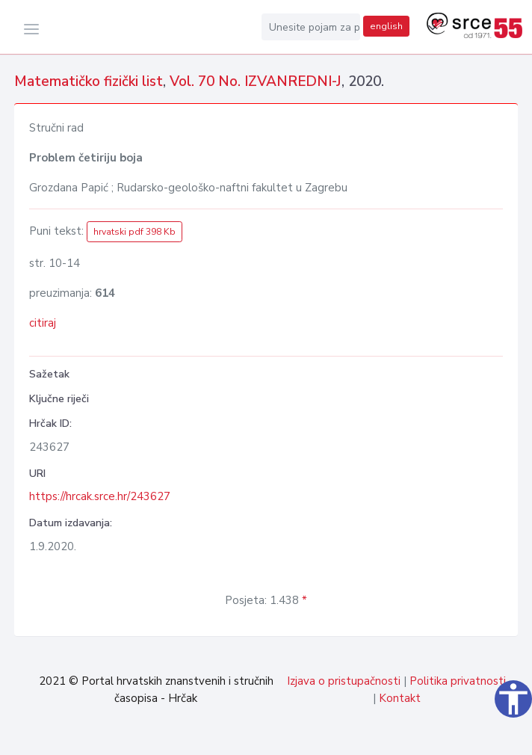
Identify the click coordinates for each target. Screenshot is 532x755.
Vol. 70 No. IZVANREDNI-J (255, 81)
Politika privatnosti (457, 681)
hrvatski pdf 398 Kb (134, 232)
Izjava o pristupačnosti (343, 681)
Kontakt (400, 698)
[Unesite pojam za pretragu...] (311, 27)
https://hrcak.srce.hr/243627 (99, 496)
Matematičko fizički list (88, 81)
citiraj (42, 322)
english (386, 26)
